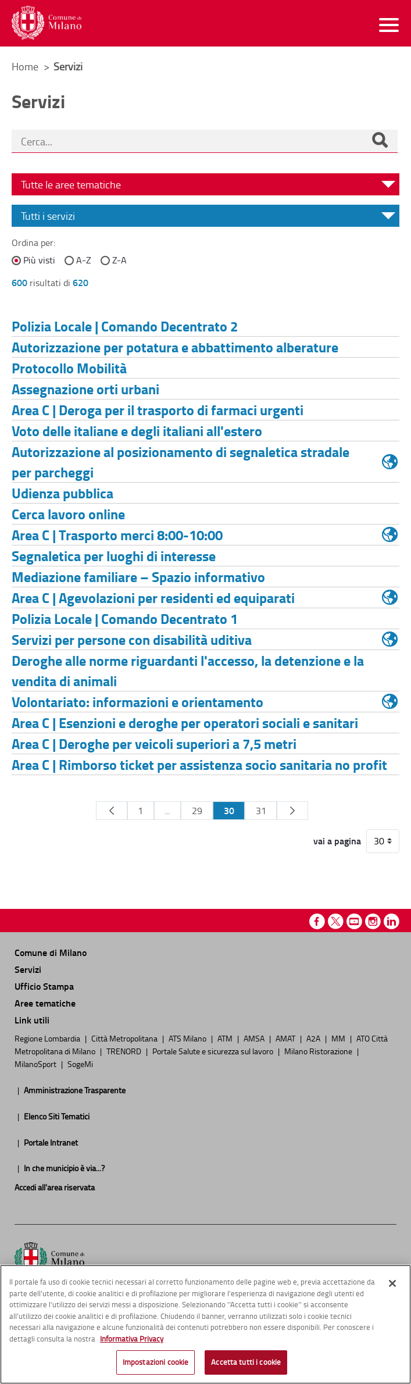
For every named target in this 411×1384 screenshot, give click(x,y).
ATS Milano (188, 1038)
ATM (225, 1038)
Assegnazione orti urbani (85, 389)
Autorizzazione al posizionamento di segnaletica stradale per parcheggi (180, 461)
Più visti (39, 260)
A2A (314, 1038)
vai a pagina (337, 840)
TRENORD (124, 1051)
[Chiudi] (392, 1283)
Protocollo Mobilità (69, 368)
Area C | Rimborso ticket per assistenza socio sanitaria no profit (199, 764)
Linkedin (391, 921)
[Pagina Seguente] (292, 810)
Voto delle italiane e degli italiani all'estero (137, 430)
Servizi (28, 969)
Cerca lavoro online (68, 514)
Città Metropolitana (125, 1038)
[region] (205, 1324)
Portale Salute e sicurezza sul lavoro (213, 1051)
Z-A (119, 260)
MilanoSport (36, 1063)
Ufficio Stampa (44, 986)
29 (197, 810)
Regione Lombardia (48, 1038)
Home (25, 66)
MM (339, 1038)
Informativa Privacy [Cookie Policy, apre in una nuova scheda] (131, 1338)
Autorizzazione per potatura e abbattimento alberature (175, 347)
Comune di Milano (51, 952)
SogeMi (80, 1063)
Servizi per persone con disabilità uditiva (132, 639)
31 (261, 810)
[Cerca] (379, 141)
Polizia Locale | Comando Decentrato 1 (125, 618)
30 (229, 810)
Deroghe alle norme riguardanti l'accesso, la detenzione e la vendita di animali (188, 670)
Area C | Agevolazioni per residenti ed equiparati (153, 597)
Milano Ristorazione (319, 1051)
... (167, 810)
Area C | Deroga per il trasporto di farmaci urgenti (157, 409)
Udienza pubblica (62, 493)
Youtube (354, 921)
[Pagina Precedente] (111, 810)
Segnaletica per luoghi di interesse (114, 555)
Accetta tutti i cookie (246, 1362)
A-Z (83, 260)
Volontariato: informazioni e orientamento (137, 701)
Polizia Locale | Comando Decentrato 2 (125, 326)
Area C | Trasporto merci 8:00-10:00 (117, 535)
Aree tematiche (45, 1003)
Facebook (317, 921)
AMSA (255, 1038)
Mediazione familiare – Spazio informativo (138, 576)
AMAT (286, 1038)
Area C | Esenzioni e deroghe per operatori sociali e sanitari (185, 722)
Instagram (373, 921)
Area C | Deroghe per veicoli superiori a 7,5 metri (154, 743)
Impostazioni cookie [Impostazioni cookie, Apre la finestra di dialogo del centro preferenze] (155, 1362)
